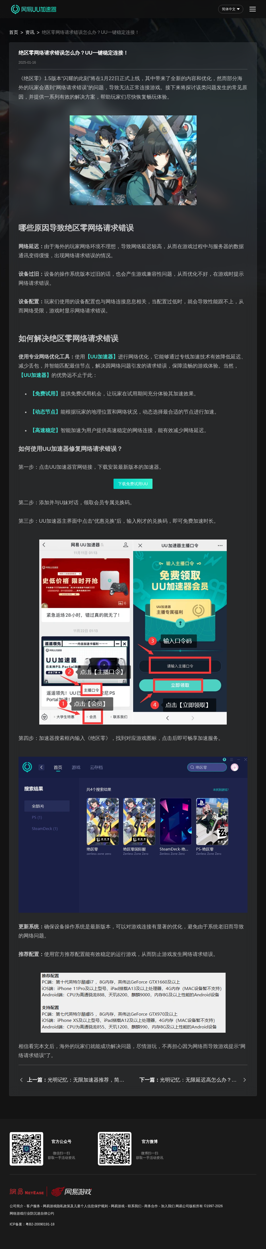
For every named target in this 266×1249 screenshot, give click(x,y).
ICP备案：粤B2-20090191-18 (32, 1224)
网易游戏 (118, 1206)
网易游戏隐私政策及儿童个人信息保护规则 (75, 1206)
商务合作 (151, 1206)
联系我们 (134, 1206)
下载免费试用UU (133, 484)
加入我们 (168, 1206)
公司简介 (16, 1206)
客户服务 (33, 1206)
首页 (13, 32)
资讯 (29, 32)
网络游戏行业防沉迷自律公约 (32, 1213)
